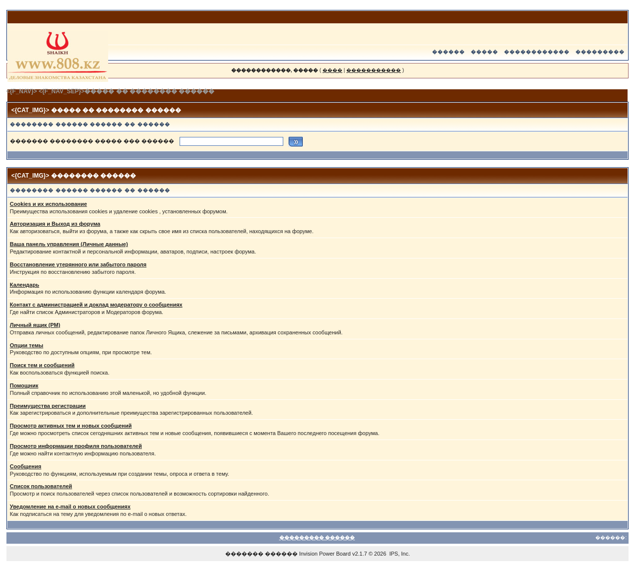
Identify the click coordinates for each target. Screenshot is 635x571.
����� (484, 52)
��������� (600, 52)
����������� (373, 70)
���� (332, 70)
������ (448, 52)
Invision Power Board (325, 554)
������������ (537, 52)
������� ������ (261, 554)
